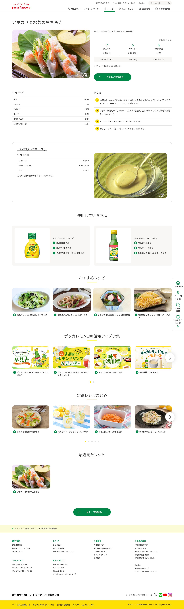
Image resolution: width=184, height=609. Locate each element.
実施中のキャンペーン (20, 564)
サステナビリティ (100, 555)
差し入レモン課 (59, 571)
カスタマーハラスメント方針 (83, 605)
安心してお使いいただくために (146, 551)
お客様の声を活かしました (144, 558)
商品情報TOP (17, 545)
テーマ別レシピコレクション (63, 551)
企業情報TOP (99, 545)
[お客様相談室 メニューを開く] (163, 10)
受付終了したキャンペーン (22, 568)
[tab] (90, 382)
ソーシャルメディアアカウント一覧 (139, 595)
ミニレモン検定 (59, 568)
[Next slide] (170, 357)
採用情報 (97, 558)
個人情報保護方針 (63, 605)
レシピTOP (57, 545)
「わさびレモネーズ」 (32, 149)
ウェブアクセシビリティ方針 (43, 605)
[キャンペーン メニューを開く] (92, 10)
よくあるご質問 (140, 548)
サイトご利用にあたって (21, 605)
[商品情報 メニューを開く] (74, 10)
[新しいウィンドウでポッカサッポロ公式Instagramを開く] (170, 595)
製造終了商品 (17, 551)
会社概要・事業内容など (103, 548)
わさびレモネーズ (20, 124)
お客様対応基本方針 (142, 555)
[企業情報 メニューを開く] (145, 10)
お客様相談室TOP (141, 545)
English (138, 565)
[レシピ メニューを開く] (109, 10)
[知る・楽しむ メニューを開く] (127, 10)
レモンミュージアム (60, 564)
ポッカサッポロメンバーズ (22, 571)
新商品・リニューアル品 (21, 548)
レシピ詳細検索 (59, 548)
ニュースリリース (100, 551)
